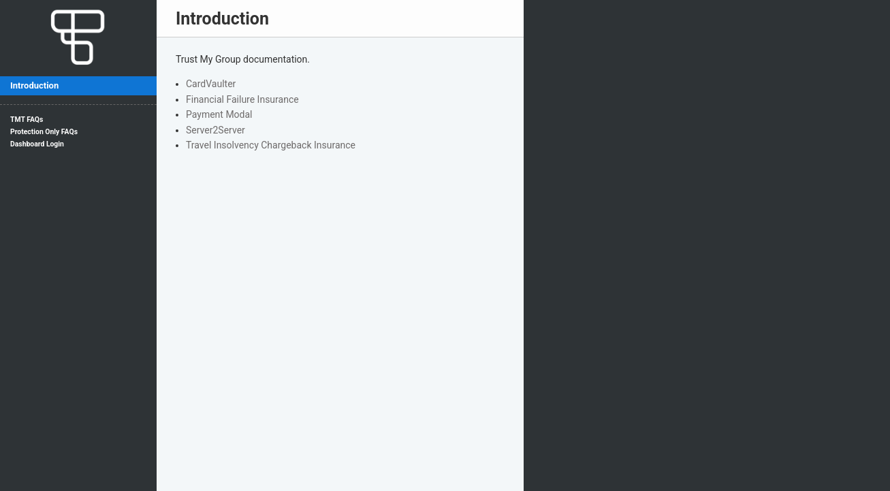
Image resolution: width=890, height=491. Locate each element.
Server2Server (215, 130)
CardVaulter (211, 83)
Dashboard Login (37, 144)
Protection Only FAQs (44, 131)
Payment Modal (219, 114)
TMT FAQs (26, 119)
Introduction (34, 85)
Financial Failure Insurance (242, 99)
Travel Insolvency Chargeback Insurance (270, 145)
